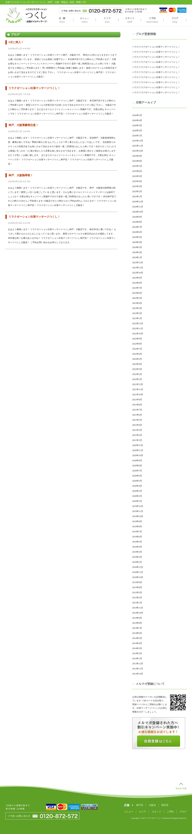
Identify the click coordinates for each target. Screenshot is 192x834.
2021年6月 (137, 415)
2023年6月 (137, 293)
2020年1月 (137, 501)
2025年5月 (137, 176)
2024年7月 (137, 227)
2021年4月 (137, 425)
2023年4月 (137, 303)
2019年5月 (137, 541)
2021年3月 (137, 430)
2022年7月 (137, 349)
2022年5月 (137, 359)
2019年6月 (137, 536)
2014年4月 (137, 643)
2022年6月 (137, 354)
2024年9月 (137, 217)
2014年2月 (137, 653)
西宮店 (164, 805)
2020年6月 (137, 475)
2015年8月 (137, 587)
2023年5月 (137, 298)
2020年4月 (137, 486)
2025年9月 (137, 156)
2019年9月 (137, 521)
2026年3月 (137, 125)
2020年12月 (137, 445)
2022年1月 (137, 379)
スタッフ (129, 20)
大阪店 (152, 805)
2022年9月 (137, 338)
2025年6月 (137, 171)
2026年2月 (137, 130)
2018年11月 (137, 572)
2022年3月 (137, 369)
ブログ (174, 20)
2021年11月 (137, 389)
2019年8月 (137, 526)
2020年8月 (137, 465)
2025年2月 (137, 191)
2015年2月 (137, 597)
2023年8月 (137, 283)
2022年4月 (137, 364)
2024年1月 (137, 257)
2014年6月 (137, 633)
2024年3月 (137, 247)
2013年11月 (137, 668)
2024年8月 (137, 222)
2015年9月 (137, 582)
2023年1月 (137, 318)
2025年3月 (137, 186)
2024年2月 (137, 252)
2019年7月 (137, 531)
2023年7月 (137, 288)
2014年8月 (137, 623)
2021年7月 (137, 409)
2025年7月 (137, 166)
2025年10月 (137, 151)
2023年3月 (137, 308)
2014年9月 (137, 618)
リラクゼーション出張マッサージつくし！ (34, 88)
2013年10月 (137, 673)
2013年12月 (137, 663)
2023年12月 (137, 262)
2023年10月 (137, 272)
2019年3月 (137, 552)
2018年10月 (137, 577)
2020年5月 (137, 481)
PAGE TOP (181, 788)
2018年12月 (137, 567)
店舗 (62, 20)
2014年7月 (137, 628)
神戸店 (139, 805)
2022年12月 (137, 323)
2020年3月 (137, 491)
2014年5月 (137, 638)
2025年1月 (137, 196)
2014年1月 (137, 658)
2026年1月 (137, 135)
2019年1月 (137, 562)
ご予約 (152, 20)
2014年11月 (137, 607)
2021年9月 (137, 399)
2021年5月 (137, 420)
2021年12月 (137, 384)
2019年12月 (137, 506)
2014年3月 (137, 648)
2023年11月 (137, 267)
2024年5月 (137, 237)
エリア (107, 20)
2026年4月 (137, 120)
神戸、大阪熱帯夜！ (21, 175)
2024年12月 (137, 201)
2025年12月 (137, 140)
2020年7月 (137, 470)
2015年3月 (137, 592)
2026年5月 (137, 115)
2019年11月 (137, 511)
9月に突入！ (16, 42)
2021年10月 (137, 394)
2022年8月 (137, 343)
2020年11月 (137, 450)
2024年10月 (137, 211)
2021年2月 (137, 435)
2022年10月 (137, 333)
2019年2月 (137, 557)
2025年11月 (137, 145)
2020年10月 (137, 455)
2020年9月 (137, 460)
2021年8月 (137, 404)
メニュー (84, 20)
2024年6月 (137, 232)
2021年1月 (137, 440)
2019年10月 (137, 516)
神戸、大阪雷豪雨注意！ (23, 125)
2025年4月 (137, 181)
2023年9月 (137, 277)
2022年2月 (137, 374)
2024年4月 (137, 242)
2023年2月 (137, 313)
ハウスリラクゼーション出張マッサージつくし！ (156, 47)
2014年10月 (137, 613)
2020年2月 (137, 496)
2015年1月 (137, 602)
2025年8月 (137, 161)
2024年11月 (137, 206)
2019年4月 (137, 547)
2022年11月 (137, 328)
